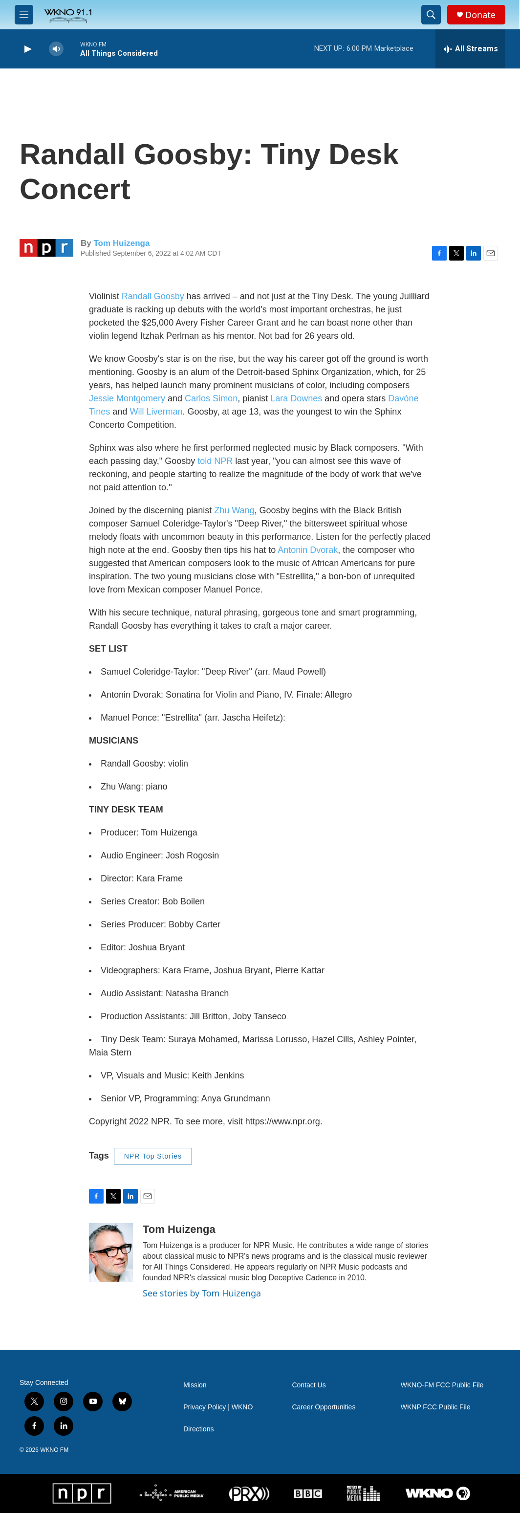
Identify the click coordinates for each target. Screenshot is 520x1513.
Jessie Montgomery (127, 398)
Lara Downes (296, 398)
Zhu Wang (234, 510)
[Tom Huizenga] (111, 1252)
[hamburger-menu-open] (24, 14)
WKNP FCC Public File (436, 1407)
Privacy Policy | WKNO (218, 1407)
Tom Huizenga (121, 243)
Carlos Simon (211, 398)
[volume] (56, 49)
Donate (480, 15)
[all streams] (470, 48)
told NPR (214, 461)
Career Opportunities (323, 1407)
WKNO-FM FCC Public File (442, 1385)
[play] (27, 49)
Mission (194, 1385)
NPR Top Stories (153, 1156)
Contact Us (308, 1385)
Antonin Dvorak (308, 550)
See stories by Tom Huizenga (202, 1293)
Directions (198, 1429)
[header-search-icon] (431, 14)
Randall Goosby (153, 296)
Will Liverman (156, 412)
